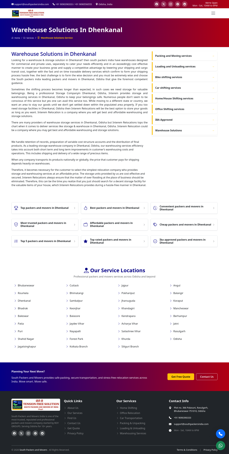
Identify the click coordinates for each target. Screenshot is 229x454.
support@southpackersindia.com (191, 424)
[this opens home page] (28, 13)
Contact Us (207, 376)
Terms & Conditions (187, 449)
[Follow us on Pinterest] (35, 433)
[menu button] (213, 13)
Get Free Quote (180, 376)
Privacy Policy (211, 449)
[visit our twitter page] (164, 4)
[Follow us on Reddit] (42, 433)
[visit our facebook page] (157, 4)
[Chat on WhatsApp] (220, 445)
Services (28, 38)
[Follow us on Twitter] (21, 433)
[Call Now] (220, 433)
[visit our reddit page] (184, 4)
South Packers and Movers (34, 449)
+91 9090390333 (182, 417)
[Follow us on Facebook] (14, 433)
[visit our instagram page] (170, 4)
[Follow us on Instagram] (28, 433)
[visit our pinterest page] (177, 4)
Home (15, 38)
